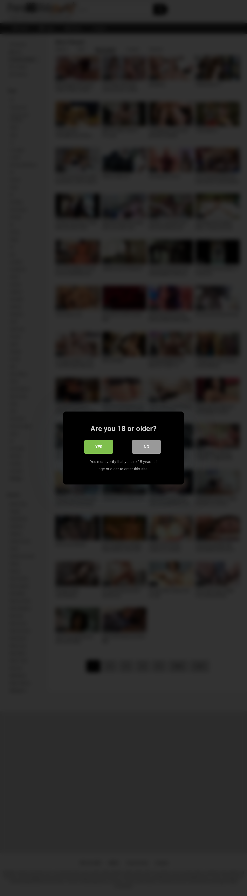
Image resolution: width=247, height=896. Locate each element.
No (146, 447)
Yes (98, 447)
